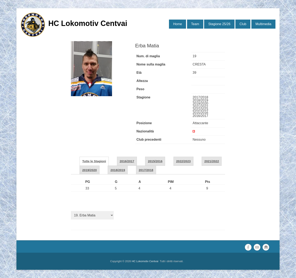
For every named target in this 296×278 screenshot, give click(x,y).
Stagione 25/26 (219, 24)
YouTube (257, 247)
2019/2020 (89, 170)
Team (195, 24)
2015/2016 (155, 161)
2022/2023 (183, 161)
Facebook (248, 247)
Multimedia (263, 24)
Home (177, 24)
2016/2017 (127, 161)
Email (265, 247)
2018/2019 (117, 170)
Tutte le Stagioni (94, 161)
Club (242, 24)
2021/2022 (211, 161)
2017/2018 (146, 170)
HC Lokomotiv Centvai (87, 23)
